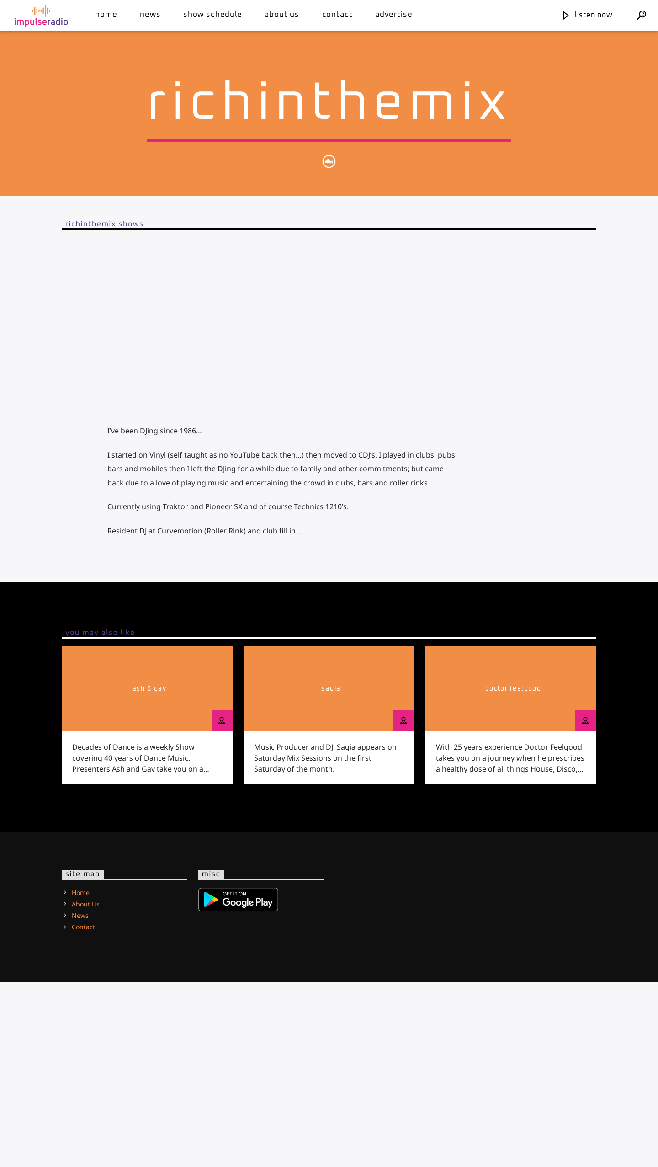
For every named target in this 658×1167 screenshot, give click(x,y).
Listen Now (587, 15)
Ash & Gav (149, 873)
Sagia (331, 873)
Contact (337, 15)
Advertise (394, 15)
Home (106, 15)
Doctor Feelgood (513, 873)
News (150, 15)
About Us (282, 15)
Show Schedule (212, 15)
